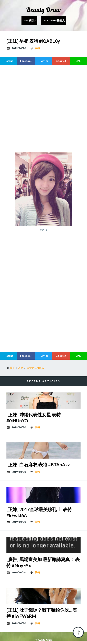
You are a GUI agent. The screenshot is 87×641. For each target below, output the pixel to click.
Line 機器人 (29, 20)
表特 (37, 48)
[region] (46, 105)
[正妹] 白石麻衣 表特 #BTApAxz (38, 464)
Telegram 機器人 (53, 20)
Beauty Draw (43, 9)
